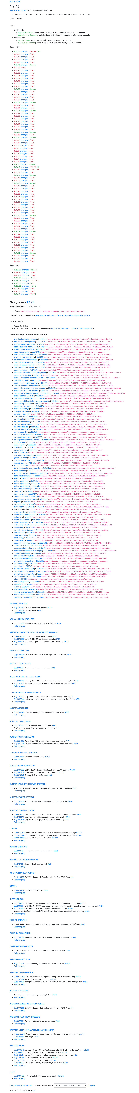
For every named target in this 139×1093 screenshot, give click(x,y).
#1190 (73, 683)
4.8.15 (17, 259)
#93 (74, 937)
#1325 (82, 903)
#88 (46, 890)
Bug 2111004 (19, 623)
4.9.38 (17, 76)
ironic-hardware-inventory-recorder (27, 468)
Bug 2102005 (19, 725)
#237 (67, 712)
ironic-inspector (20, 471)
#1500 (72, 770)
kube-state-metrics (21, 496)
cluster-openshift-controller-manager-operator (31, 401)
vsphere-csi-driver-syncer (23, 595)
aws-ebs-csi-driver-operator (24, 342)
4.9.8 (16, 148)
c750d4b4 (51, 378)
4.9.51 (17, 289)
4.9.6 (16, 154)
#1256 (101, 906)
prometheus (18, 566)
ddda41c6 (43, 525)
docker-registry (19, 445)
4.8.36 (17, 202)
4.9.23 (17, 116)
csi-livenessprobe (20, 432)
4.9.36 (17, 81)
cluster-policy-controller (23, 404)
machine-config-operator (21, 972)
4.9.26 (17, 108)
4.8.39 (17, 194)
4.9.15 (17, 132)
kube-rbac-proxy (20, 494)
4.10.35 (17, 278)
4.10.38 (17, 270)
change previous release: (44, 1085)
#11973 (79, 833)
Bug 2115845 (19, 1050)
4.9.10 (17, 143)
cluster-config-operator (22, 375)
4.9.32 (17, 92)
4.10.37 (17, 273)
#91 (71, 1008)
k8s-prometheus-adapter (21, 946)
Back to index (15, 1)
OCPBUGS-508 (19, 838)
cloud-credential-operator (23, 362)
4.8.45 (17, 178)
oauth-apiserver (20, 535)
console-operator (18, 847)
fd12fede (36, 520)
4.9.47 (17, 52)
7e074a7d (33, 370)
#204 (50, 608)
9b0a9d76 (40, 406)
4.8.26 (17, 229)
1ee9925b (30, 540)
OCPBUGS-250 (19, 636)
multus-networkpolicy (22, 520)
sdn (15, 579)
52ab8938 (39, 429)
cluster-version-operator (22, 810)
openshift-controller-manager (25, 543)
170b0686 (42, 571)
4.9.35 (17, 84)
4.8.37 (17, 199)
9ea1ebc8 (29, 538)
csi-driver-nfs (19, 419)
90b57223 (44, 473)
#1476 (60, 772)
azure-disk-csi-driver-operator (25, 355)
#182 (53, 668)
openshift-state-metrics (23, 546)
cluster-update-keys (21, 409)
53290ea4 (40, 597)
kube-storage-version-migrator (25, 499)
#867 (54, 725)
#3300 (78, 977)
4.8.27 (17, 226)
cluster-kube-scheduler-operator (26, 391)
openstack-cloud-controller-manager (28, 551)
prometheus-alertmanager (24, 569)
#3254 (85, 982)
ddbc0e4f (33, 416)
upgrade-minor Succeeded (28, 35)
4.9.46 (17, 54)
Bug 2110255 (19, 877)
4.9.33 (17, 89)
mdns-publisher (20, 512)
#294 (70, 801)
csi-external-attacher (22, 422)
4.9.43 (17, 62)
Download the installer (18, 10)
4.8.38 (17, 197)
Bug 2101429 (19, 1076)
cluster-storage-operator (22, 797)
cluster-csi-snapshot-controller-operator (29, 378)
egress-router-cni (20, 450)
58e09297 (33, 494)
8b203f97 (32, 535)
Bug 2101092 (19, 770)
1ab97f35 (40, 574)
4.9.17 (17, 130)
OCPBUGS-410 (19, 833)
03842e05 (28, 584)
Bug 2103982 (19, 608)
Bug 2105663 (19, 909)
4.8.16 (17, 256)
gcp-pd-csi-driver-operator (24, 460)
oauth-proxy (18, 538)
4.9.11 (17, 140)
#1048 (67, 964)
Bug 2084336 (19, 741)
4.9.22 (17, 119)
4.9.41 (17, 68)
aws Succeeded (24, 40)
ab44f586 (35, 582)
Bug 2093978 (19, 772)
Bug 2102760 (19, 801)
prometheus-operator (22, 576)
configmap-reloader (21, 411)
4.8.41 (17, 189)
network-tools (19, 533)
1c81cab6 (44, 360)
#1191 (76, 681)
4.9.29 (17, 100)
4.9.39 (17, 73)
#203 (40, 610)
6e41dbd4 (35, 496)
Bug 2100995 (19, 655)
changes (24, 51)
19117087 (40, 522)
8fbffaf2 (38, 404)
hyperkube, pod (17, 899)
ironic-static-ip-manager (23, 476)
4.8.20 (17, 245)
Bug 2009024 (19, 642)
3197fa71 (29, 566)
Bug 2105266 (19, 1058)
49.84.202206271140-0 (60, 329)
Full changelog (19, 613)
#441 (59, 623)
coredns (17, 414)
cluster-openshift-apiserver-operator (27, 784)
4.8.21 (17, 242)
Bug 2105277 (19, 1063)
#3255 (53, 979)
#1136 (64, 1052)
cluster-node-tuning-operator (25, 398)
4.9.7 (16, 151)
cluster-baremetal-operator (24, 367)
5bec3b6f (24, 466)
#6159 (57, 639)
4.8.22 (17, 240)
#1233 (86, 1050)
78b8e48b (52, 388)
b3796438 (36, 489)
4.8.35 (17, 205)
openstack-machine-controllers (25, 1017)
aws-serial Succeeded (26, 43)
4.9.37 (17, 78)
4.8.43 (17, 183)
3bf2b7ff (40, 357)
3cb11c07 (27, 414)
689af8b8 (38, 546)
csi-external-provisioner (23, 424)
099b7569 (33, 450)
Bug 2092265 (19, 775)
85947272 (37, 553)
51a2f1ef (29, 447)
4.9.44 (17, 60)
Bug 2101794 (19, 668)
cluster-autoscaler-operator (24, 365)
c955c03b (39, 455)
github (34, 1090)
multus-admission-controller (25, 515)
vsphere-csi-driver (20, 589)
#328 (36, 1037)
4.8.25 (17, 232)
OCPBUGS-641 (19, 757)
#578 (71, 697)
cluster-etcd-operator (20, 721)
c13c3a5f (33, 432)
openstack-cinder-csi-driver (24, 548)
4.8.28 (17, 224)
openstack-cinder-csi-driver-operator (27, 1004)
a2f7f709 (43, 383)
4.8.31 (17, 216)
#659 (83, 924)
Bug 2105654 (19, 1055)
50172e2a (40, 362)
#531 (78, 699)
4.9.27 (17, 105)
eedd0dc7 (36, 380)
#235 (69, 655)
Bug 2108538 (19, 982)
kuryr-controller (20, 504)
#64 (49, 864)
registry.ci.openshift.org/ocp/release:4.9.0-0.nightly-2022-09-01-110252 (62, 315)
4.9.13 (17, 135)
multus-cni (18, 517)
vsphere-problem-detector (24, 597)
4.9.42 (17, 65)
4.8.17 (17, 253)
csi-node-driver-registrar (23, 435)
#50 (68, 950)
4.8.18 (17, 251)
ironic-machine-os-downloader (25, 473)
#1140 (53, 1060)
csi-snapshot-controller (23, 437)
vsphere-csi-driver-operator (24, 592)
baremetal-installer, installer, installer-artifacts (34, 632)
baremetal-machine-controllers (25, 360)
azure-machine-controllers (24, 357)
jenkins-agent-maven (22, 484)
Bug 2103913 (19, 681)
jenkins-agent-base (21, 481)
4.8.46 (17, 175)
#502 (74, 788)
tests (12, 1072)
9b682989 (24, 453)
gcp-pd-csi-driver (20, 458)
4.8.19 (17, 248)
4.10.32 (17, 286)
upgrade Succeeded (25, 33)
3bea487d (41, 342)
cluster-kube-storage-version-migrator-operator (32, 393)
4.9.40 (17, 70)
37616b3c (41, 367)
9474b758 (32, 471)
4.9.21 (17, 121)
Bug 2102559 (19, 1037)
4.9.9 (16, 146)
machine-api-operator (20, 959)
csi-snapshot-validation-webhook (26, 440)
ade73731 (36, 352)
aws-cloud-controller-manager (25, 339)
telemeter (17, 584)
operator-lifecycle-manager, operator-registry (32, 1030)
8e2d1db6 (47, 468)
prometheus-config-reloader (24, 571)
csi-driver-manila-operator (22, 873)
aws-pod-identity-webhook (24, 344)
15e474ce (43, 355)
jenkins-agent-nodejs (22, 486)
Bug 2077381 (19, 1021)
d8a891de (40, 460)
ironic (16, 466)
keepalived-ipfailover (22, 489)
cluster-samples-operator (23, 406)
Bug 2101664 (19, 864)
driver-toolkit (19, 447)
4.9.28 (17, 103)
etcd (15, 453)
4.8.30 (17, 218)
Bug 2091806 (19, 820)
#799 (68, 817)
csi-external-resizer (21, 427)
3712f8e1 (52, 373)
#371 (82, 1034)
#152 (72, 877)
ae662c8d (32, 445)
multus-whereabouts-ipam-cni (25, 525)
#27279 (61, 1076)
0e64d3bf (25, 478)
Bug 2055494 (19, 851)
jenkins (16, 478)
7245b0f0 (56, 393)
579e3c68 (40, 569)
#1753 (47, 757)
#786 (76, 744)
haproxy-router (19, 463)
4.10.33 (17, 283)
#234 (58, 1021)
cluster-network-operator (22, 766)
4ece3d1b (34, 589)
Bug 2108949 (19, 712)
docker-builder (19, 442)
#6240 (54, 636)
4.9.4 (16, 159)
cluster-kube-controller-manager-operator (29, 388)
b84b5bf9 (35, 411)
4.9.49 (17, 294)
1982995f (44, 386)
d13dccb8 (39, 476)
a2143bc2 (43, 499)
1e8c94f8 (27, 502)
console (13, 829)
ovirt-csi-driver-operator (23, 558)
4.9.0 (16, 164)
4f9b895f (39, 530)
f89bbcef (31, 463)
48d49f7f (33, 458)
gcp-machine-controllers (23, 455)
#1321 (87, 911)
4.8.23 (17, 237)
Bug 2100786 (19, 937)
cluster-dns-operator (21, 380)
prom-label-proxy (20, 564)
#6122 (66, 642)
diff (91, 329)
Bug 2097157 (19, 1060)
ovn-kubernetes (17, 1046)
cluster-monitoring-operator (23, 753)
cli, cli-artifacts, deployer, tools (25, 677)
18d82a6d (43, 339)
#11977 (55, 838)
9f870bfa (33, 564)
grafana (13, 886)
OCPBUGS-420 (19, 977)
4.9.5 (16, 156)
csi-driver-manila (20, 416)
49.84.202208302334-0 (80, 329)
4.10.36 (17, 275)
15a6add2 (40, 561)
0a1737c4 (36, 422)
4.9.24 (17, 113)
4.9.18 (17, 127)
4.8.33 (17, 210)
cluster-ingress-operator (22, 737)
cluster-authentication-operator (25, 692)
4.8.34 (17, 207)
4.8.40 (17, 191)
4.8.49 (17, 167)
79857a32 (43, 543)
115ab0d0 (30, 527)
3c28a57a (42, 515)
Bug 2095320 (19, 639)
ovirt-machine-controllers (23, 561)
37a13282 (41, 344)
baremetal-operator (19, 651)
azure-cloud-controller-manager (26, 347)
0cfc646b (44, 391)
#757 (67, 741)
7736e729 (38, 424)
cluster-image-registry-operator (26, 383)
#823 (79, 814)
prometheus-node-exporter (24, 574)
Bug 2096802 (19, 1052)
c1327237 (29, 491)
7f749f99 (35, 409)
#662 (56, 851)
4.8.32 (17, 213)
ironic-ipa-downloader (20, 933)
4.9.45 (17, 57)
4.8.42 (17, 186)
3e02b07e (39, 435)
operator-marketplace (22, 553)
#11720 (79, 835)
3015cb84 (55, 401)
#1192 (55, 1058)
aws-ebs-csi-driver (18, 603)
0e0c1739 (30, 419)
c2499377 (28, 517)
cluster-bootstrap (20, 370)
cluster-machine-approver (23, 396)
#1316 (70, 909)
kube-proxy (18, 491)
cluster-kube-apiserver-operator (26, 386)
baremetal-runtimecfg (20, 664)
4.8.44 (17, 181)
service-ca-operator (21, 582)
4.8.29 (17, 221)
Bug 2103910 (19, 683)
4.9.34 (17, 87)
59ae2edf (40, 507)
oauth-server (19, 540)
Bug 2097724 (19, 835)
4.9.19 (17, 124)
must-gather (18, 527)
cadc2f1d (42, 398)
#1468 (49, 775)
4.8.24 (17, 234)
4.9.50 (17, 291)
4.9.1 (16, 162)
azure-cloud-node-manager (24, 349)
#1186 (74, 1055)
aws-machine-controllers (22, 619)
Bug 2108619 (19, 817)
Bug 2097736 (19, 744)
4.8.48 (17, 170)
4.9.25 (17, 111)
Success (33, 65)
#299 (55, 995)
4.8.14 (17, 261)
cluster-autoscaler (19, 708)
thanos (16, 587)
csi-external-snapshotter (23, 429)
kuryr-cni (17, 502)
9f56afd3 (40, 592)
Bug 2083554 (19, 906)
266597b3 (32, 512)
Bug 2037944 (19, 699)
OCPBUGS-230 (19, 814)
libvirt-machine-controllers (24, 507)
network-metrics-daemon (23, 530)
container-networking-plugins (24, 860)
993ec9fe (40, 396)
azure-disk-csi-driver (21, 352)
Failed (32, 54)
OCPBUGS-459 (19, 1034)
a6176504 (38, 375)
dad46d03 (35, 427)
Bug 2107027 (19, 697)
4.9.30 (17, 97)
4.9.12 (17, 138)
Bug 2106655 (19, 903)
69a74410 (41, 365)
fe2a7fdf (31, 556)
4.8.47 (17, 173)
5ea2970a (38, 558)
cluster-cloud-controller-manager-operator (30, 373)
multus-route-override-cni (23, 522)
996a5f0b (25, 587)
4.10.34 (17, 281)
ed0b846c (31, 533)
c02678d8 (44, 347)
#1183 (65, 1063)
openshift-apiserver (19, 991)
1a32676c (31, 442)
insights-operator (18, 920)
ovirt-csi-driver (19, 556)
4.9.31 (17, 95)
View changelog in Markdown (21, 1085)
